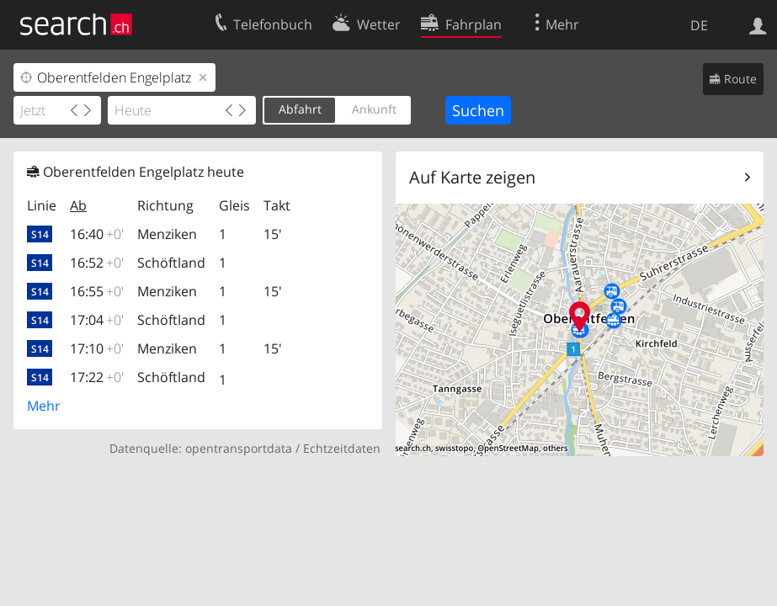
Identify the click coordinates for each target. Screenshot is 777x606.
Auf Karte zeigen (472, 177)
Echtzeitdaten (342, 448)
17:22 (97, 377)
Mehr (44, 405)
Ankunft (374, 109)
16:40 (97, 234)
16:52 (97, 262)
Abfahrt (300, 109)
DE (699, 25)
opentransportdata (238, 448)
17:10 (97, 348)
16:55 (97, 291)
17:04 (97, 320)
